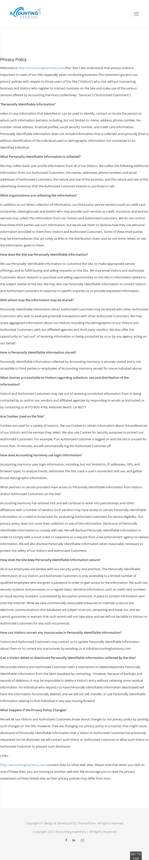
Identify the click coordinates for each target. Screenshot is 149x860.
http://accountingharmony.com (41, 68)
